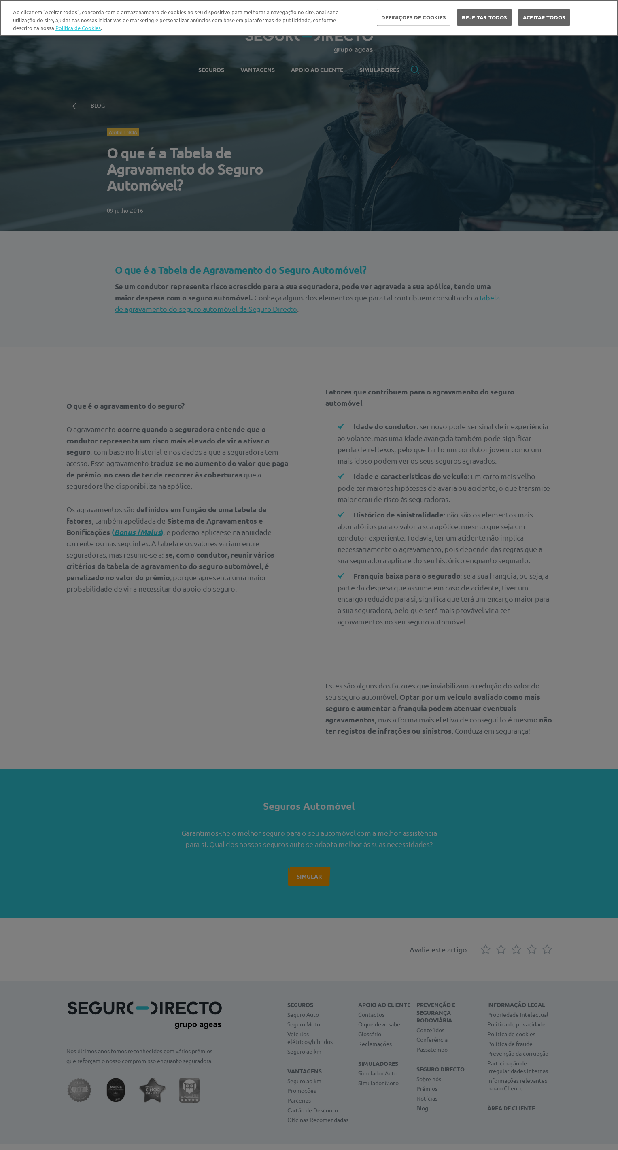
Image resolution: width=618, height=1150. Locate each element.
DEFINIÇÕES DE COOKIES (413, 17)
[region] (309, 18)
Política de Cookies (78, 27)
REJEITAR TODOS (484, 17)
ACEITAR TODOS (544, 17)
